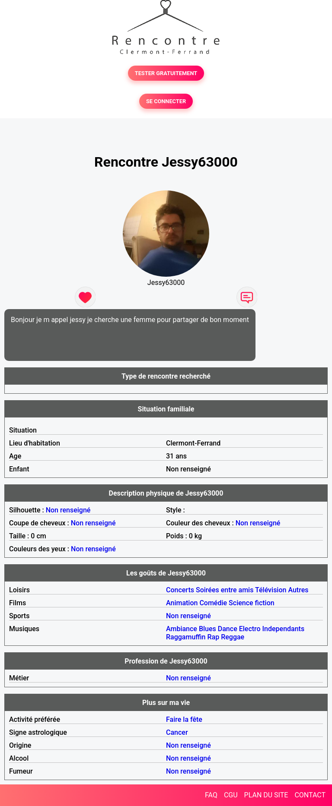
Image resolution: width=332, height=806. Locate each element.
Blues (207, 629)
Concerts (180, 590)
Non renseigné (68, 510)
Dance (227, 629)
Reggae (232, 637)
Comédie (213, 603)
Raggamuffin (186, 637)
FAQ (211, 795)
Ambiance (181, 629)
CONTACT (310, 795)
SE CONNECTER (166, 101)
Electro (250, 629)
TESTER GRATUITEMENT (166, 73)
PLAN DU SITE (266, 795)
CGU (231, 795)
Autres (298, 590)
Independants (283, 629)
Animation (182, 603)
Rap (214, 637)
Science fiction (252, 603)
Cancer (177, 732)
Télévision (270, 590)
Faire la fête (184, 719)
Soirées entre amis (224, 590)
